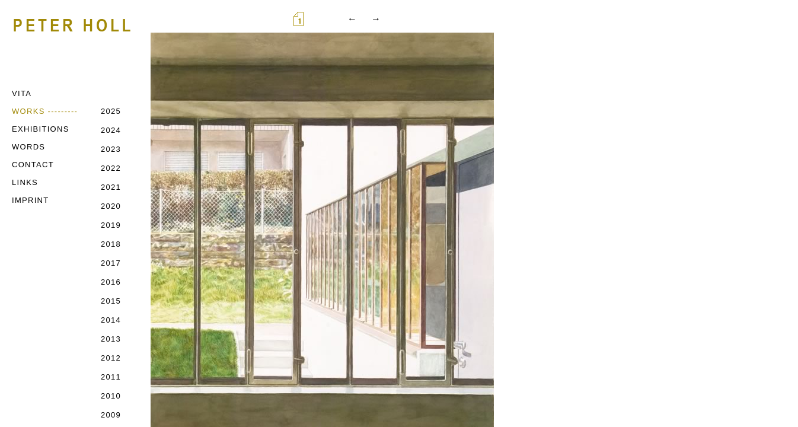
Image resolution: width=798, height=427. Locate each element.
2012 (111, 357)
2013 (111, 338)
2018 (111, 244)
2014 (111, 320)
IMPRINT (30, 200)
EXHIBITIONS (40, 129)
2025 (111, 111)
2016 (111, 282)
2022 (111, 168)
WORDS (28, 146)
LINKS (25, 182)
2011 (111, 376)
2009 (111, 414)
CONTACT (33, 164)
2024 (111, 130)
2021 (111, 187)
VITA (21, 93)
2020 (111, 206)
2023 (111, 149)
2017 (111, 263)
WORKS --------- (45, 111)
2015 (111, 301)
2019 (111, 225)
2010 (111, 395)
